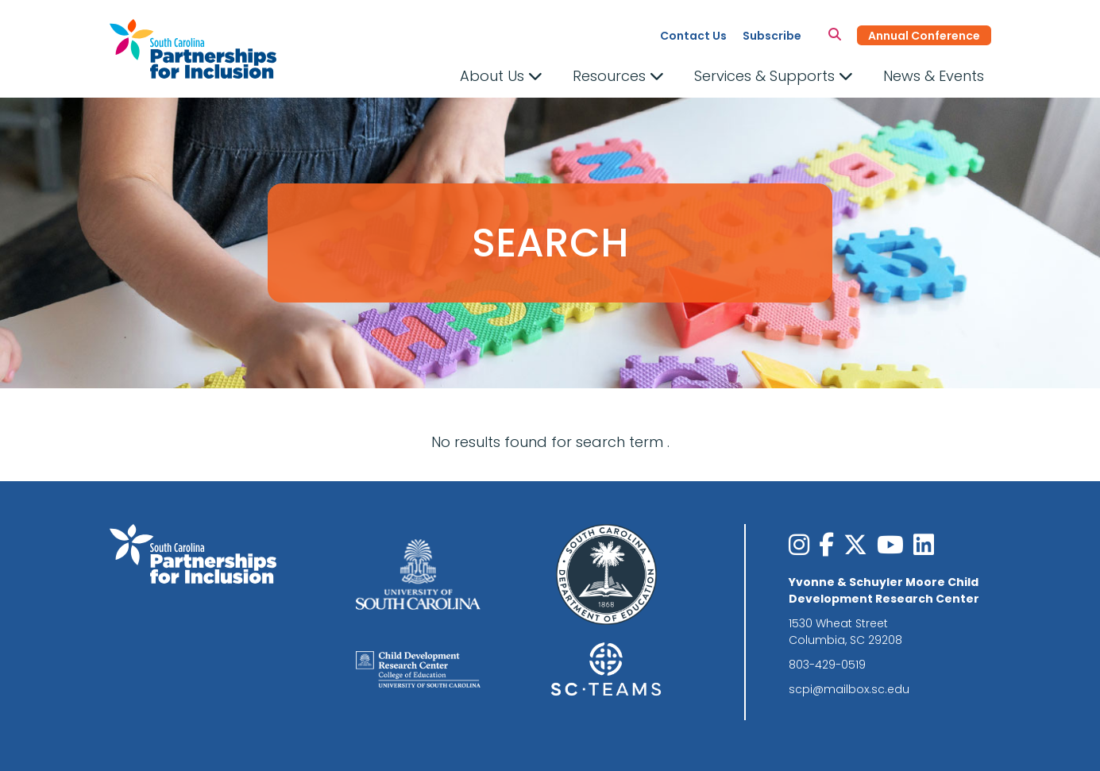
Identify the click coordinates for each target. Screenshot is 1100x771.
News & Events (933, 76)
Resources (618, 76)
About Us (501, 76)
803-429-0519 (827, 665)
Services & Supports (773, 76)
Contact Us (693, 36)
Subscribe (772, 36)
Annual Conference (924, 36)
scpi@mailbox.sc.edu (849, 689)
